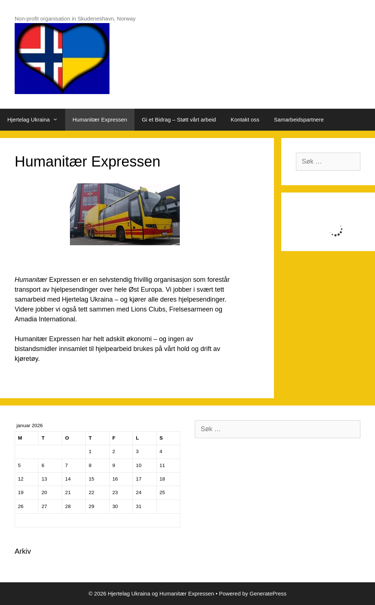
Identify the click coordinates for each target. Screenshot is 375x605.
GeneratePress (267, 593)
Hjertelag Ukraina (36, 120)
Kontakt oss (245, 119)
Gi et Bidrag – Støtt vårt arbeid (179, 119)
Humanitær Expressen (100, 119)
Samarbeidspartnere (299, 119)
